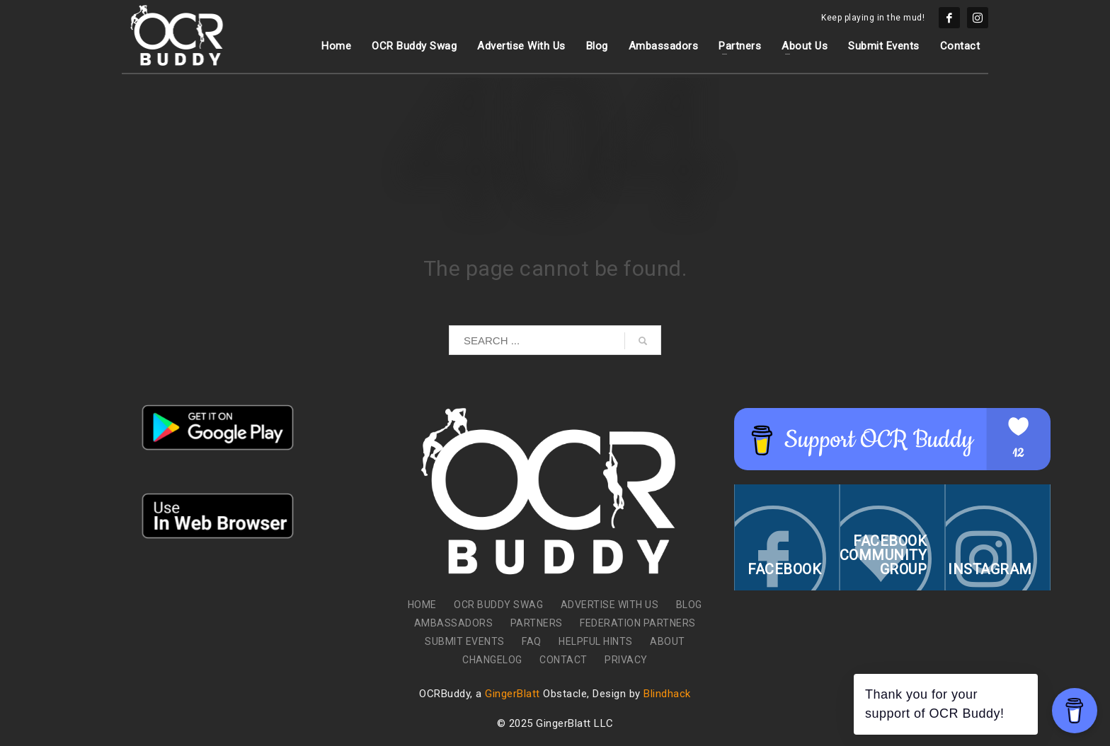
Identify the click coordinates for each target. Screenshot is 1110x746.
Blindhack (667, 693)
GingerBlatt (512, 693)
